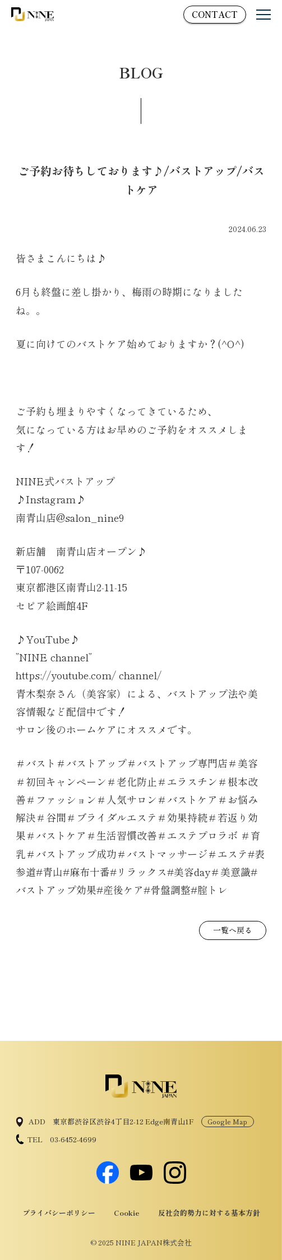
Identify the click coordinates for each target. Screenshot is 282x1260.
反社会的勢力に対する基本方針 (209, 1212)
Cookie (127, 1212)
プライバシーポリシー (58, 1212)
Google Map (227, 1121)
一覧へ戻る (232, 929)
